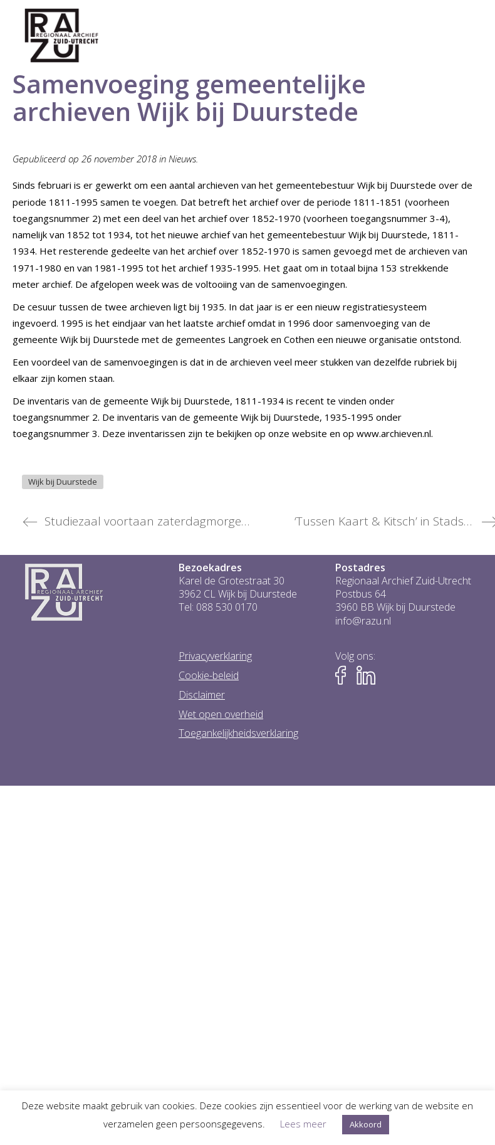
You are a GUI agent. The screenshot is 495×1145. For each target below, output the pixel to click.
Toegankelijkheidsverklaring (238, 733)
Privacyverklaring (215, 656)
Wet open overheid (221, 714)
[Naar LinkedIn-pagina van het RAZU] (366, 676)
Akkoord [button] (366, 1124)
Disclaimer (202, 695)
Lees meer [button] (303, 1123)
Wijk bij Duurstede (62, 481)
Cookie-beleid (209, 675)
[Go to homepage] (62, 35)
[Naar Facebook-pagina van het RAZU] (344, 676)
